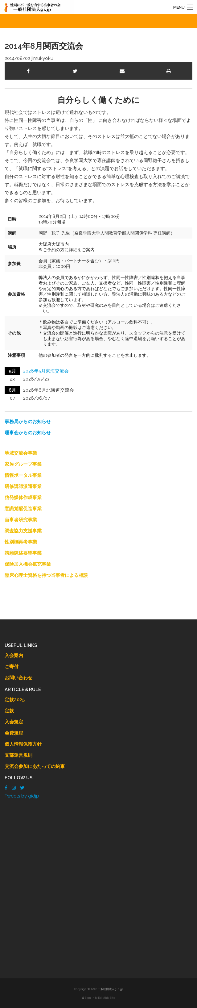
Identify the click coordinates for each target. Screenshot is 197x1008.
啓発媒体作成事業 (23, 497)
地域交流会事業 (21, 453)
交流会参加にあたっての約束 (35, 766)
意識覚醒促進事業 (23, 508)
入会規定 (14, 722)
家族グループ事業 (23, 464)
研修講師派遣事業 (23, 486)
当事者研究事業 (21, 520)
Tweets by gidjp (22, 796)
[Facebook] (6, 788)
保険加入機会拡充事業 (28, 564)
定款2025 (15, 699)
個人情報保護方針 (23, 744)
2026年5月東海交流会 (46, 371)
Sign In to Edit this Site (98, 997)
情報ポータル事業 (23, 475)
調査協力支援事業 (23, 531)
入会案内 (14, 655)
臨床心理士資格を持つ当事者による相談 (46, 575)
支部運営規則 (18, 755)
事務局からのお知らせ (28, 421)
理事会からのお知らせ (28, 432)
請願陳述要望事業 (23, 553)
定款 (9, 711)
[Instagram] (14, 788)
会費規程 (14, 733)
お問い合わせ (18, 678)
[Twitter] (22, 788)
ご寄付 (11, 666)
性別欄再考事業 (21, 542)
